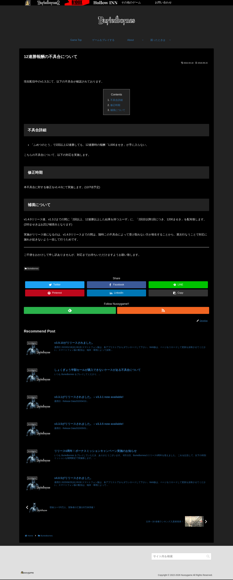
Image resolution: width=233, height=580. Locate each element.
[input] (181, 556)
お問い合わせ (163, 2)
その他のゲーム (131, 2)
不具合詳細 (116, 100)
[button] (208, 556)
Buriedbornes (31, 268)
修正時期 (115, 105)
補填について (117, 110)
